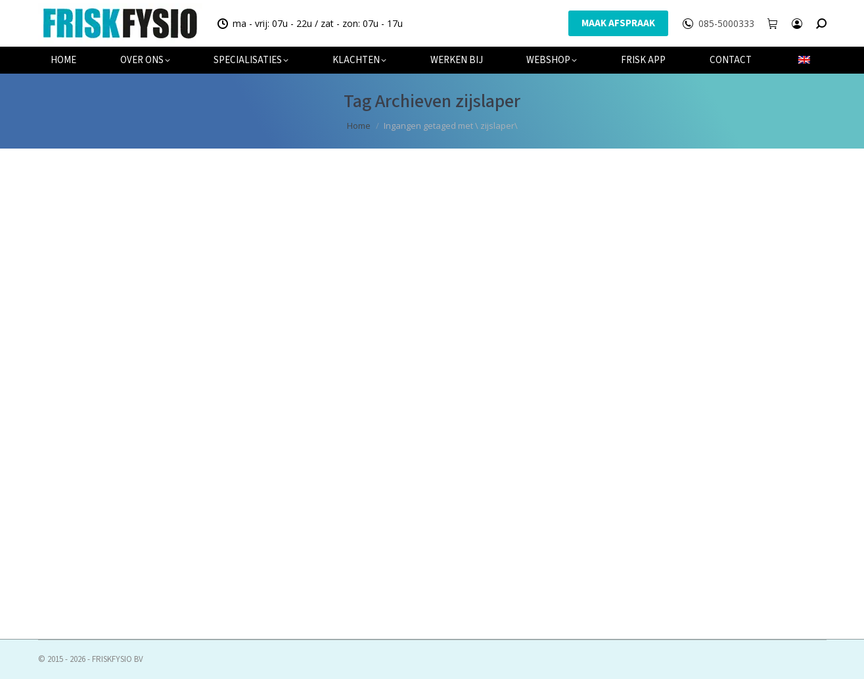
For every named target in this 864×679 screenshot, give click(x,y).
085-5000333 (726, 24)
